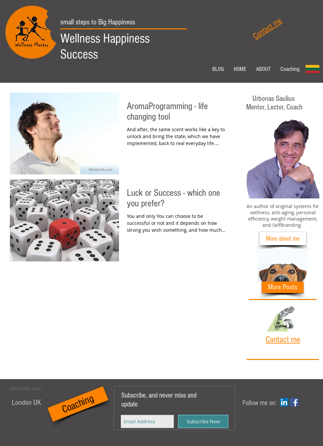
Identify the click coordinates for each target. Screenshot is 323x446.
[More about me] (282, 238)
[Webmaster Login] (26, 388)
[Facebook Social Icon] (294, 402)
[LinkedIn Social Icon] (284, 402)
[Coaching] (77, 404)
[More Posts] (283, 287)
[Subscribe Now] (203, 421)
